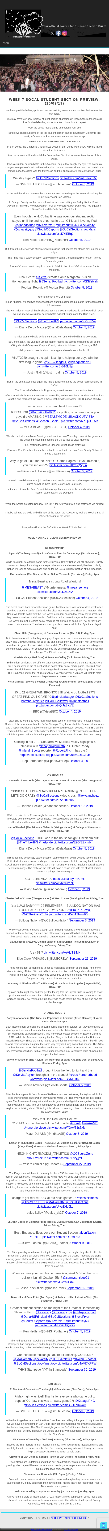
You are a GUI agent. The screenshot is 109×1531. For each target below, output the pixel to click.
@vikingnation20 (79, 362)
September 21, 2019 (83, 958)
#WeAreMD (90, 1123)
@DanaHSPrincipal (33, 1316)
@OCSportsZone (81, 1153)
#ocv (53, 1363)
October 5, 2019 (83, 184)
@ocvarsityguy (24, 229)
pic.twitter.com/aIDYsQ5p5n (68, 465)
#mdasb (75, 1123)
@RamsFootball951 (42, 412)
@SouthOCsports (47, 229)
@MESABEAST (32, 587)
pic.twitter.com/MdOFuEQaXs (55, 1325)
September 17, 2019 (80, 1288)
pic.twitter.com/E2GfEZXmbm (73, 842)
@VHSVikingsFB (55, 362)
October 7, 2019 (76, 1212)
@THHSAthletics (60, 1359)
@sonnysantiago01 (76, 1277)
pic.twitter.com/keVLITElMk (62, 952)
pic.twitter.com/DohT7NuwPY (68, 914)
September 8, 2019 (82, 920)
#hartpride (46, 842)
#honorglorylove (35, 1127)
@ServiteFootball (30, 1070)
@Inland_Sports (29, 750)
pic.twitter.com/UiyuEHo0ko (54, 1206)
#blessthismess (87, 1198)
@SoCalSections (47, 178)
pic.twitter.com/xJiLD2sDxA (55, 592)
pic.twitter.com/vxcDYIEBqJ (54, 233)
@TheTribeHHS (48, 321)
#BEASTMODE (56, 416)
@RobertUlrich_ (63, 750)
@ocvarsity (87, 225)
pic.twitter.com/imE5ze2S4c (78, 178)
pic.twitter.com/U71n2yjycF (65, 1158)
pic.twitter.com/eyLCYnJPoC (55, 1282)
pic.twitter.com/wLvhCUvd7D (55, 883)
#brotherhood (88, 1075)
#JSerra (41, 277)
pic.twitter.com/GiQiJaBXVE (55, 705)
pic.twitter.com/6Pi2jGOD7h (79, 421)
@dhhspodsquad (84, 1312)
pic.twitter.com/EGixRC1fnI (61, 1079)
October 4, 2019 (79, 427)
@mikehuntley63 (67, 225)
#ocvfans (89, 229)
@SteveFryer (80, 1316)
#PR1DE (36, 1237)
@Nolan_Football (84, 1359)
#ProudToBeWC (80, 910)
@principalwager (62, 696)
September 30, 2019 (82, 1369)
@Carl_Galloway (56, 701)
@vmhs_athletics (32, 701)
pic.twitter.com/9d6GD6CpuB (70, 755)
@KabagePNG (85, 1401)
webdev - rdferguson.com (69, 1517)
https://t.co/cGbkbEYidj (35, 755)
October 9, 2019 (81, 1243)
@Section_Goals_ (48, 421)
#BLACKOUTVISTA (81, 416)
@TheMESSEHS (33, 1202)
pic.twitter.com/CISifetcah (81, 281)
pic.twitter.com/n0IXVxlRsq (78, 321)
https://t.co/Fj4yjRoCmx (69, 879)
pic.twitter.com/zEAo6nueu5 (55, 800)
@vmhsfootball (79, 701)
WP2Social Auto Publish (41, 1529)
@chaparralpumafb (52, 746)
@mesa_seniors (77, 587)
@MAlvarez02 (45, 225)
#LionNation (87, 1232)
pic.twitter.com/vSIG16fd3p (55, 366)
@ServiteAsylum (24, 1075)
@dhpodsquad (25, 225)
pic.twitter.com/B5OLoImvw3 (67, 1405)
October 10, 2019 (81, 806)
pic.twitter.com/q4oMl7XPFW (77, 1363)
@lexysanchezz (88, 795)
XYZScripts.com (71, 1529)
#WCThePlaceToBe (35, 914)
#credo (73, 1075)
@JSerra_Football (51, 281)
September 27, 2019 (77, 1164)
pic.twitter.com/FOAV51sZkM (66, 1127)
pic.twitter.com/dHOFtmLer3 (61, 1237)
